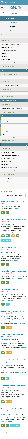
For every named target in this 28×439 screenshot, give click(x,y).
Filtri (2, 35)
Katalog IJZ (13, 26)
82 (21, 432)
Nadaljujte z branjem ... (18, 208)
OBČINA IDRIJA (5, 294)
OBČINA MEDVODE (6, 365)
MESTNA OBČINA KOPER (8, 316)
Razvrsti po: (10, 195)
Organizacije (14, 31)
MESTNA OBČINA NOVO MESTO (10, 414)
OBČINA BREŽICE (6, 206)
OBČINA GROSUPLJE (7, 276)
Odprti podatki (14, 23)
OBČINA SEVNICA (6, 225)
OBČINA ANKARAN (6, 390)
